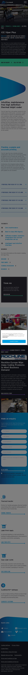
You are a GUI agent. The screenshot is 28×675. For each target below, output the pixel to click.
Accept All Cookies (14, 341)
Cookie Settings (5, 336)
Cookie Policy (11, 334)
